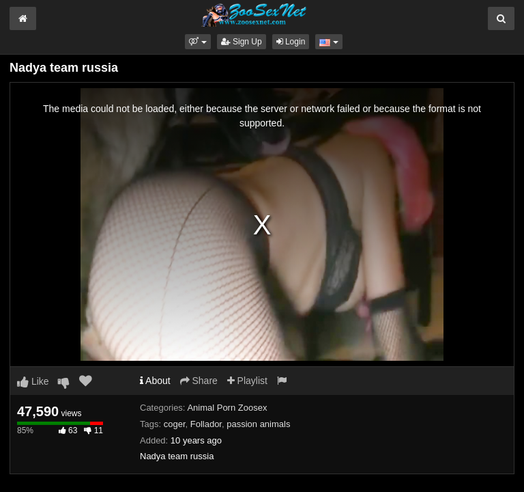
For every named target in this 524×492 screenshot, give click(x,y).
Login (291, 41)
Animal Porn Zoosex (227, 407)
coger (175, 424)
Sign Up (241, 41)
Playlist (247, 380)
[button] (197, 41)
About (155, 380)
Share (199, 380)
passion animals (258, 424)
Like (33, 381)
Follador (206, 424)
